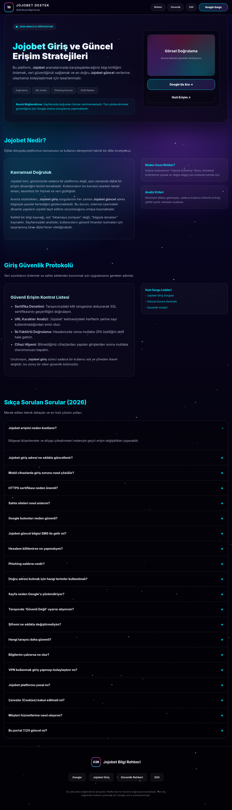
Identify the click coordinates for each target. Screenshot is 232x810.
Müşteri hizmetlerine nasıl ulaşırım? (35, 715)
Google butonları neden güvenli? (33, 518)
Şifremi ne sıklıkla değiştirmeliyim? (34, 624)
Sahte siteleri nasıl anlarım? (29, 503)
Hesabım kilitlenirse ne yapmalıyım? (35, 549)
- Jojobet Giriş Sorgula (159, 295)
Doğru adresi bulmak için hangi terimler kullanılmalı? (47, 579)
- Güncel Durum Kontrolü (161, 301)
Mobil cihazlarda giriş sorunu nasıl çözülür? (41, 473)
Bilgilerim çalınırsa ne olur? (28, 655)
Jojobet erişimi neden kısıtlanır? (32, 428)
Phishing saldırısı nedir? (26, 564)
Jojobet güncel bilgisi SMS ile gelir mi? (37, 533)
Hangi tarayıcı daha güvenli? (29, 639)
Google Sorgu (213, 7)
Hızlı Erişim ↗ (181, 97)
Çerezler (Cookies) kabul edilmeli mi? (36, 700)
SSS (157, 777)
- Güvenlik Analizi (156, 307)
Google (77, 777)
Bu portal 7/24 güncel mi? (27, 730)
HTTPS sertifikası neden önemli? (33, 488)
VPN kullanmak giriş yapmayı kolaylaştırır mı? (42, 670)
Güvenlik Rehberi (132, 777)
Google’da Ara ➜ (181, 84)
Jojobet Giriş (101, 777)
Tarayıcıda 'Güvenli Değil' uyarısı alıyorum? (41, 609)
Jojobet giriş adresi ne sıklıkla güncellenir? (40, 458)
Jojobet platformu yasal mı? (29, 685)
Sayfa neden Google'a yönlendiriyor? (36, 594)
